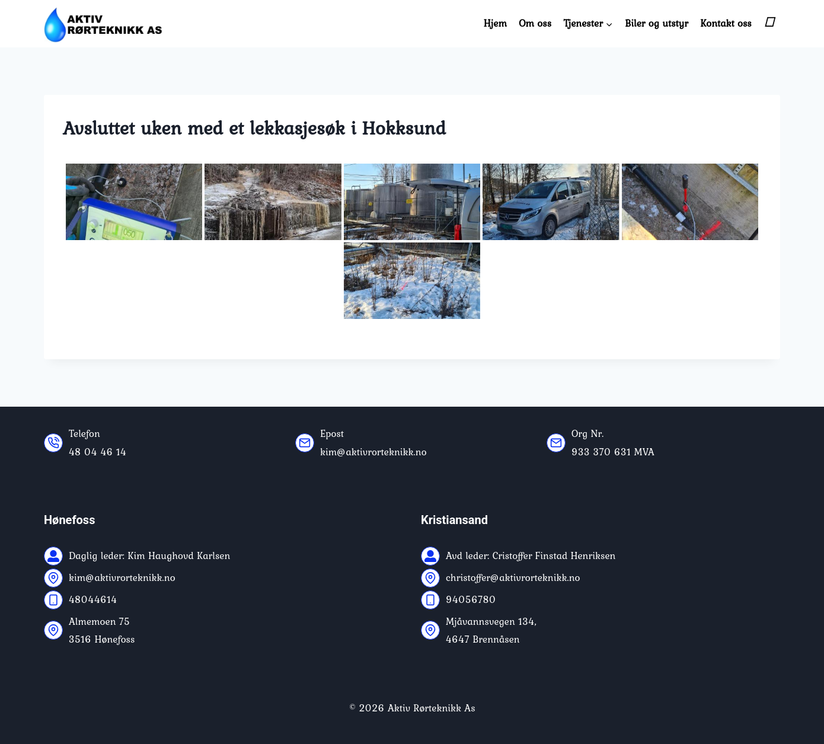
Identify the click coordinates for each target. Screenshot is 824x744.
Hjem (495, 23)
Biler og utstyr (656, 23)
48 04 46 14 (97, 451)
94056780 (471, 599)
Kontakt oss (725, 23)
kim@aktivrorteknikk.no (373, 451)
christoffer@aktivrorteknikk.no (513, 577)
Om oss (535, 23)
